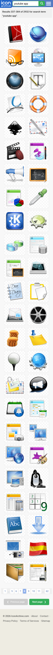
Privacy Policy (10, 620)
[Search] (41, 3)
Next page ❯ (39, 602)
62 (47, 591)
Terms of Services (29, 620)
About (34, 616)
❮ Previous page (16, 602)
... (8, 591)
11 (39, 591)
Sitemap (45, 620)
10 (33, 591)
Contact (44, 616)
